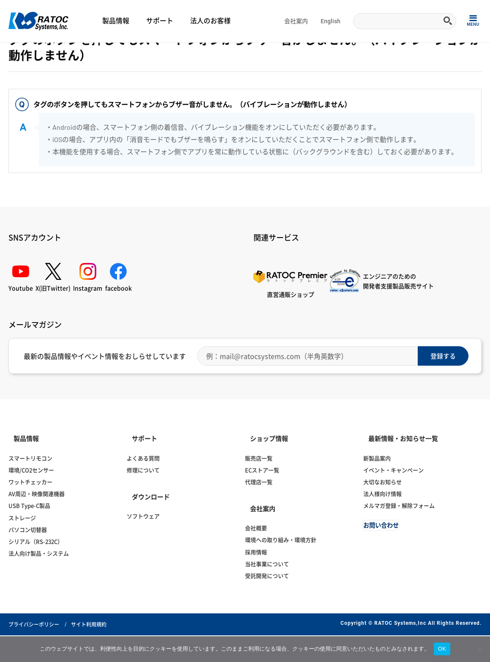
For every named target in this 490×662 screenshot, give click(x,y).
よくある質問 (42, 53)
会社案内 (296, 21)
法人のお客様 (210, 21)
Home (15, 53)
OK (442, 649)
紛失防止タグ (191, 53)
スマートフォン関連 (83, 53)
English (330, 21)
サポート (159, 21)
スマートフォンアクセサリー (140, 53)
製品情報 (115, 21)
